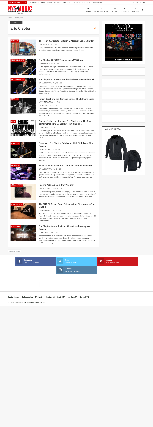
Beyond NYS (97, 2)
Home (88, 10)
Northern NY (86, 2)
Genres (135, 10)
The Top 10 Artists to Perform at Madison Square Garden (66, 41)
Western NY (67, 2)
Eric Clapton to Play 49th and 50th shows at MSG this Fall (66, 79)
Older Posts (14, 251)
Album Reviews (17, 185)
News (115, 10)
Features (124, 10)
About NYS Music (102, 10)
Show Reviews (16, 204)
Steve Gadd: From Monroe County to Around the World (65, 165)
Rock (13, 121)
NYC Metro (57, 2)
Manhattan (15, 226)
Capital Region (34, 2)
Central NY (77, 2)
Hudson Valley (46, 2)
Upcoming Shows (17, 60)
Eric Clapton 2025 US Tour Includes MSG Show (61, 60)
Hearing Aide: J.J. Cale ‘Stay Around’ (56, 185)
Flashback (15, 143)
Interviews (15, 165)
